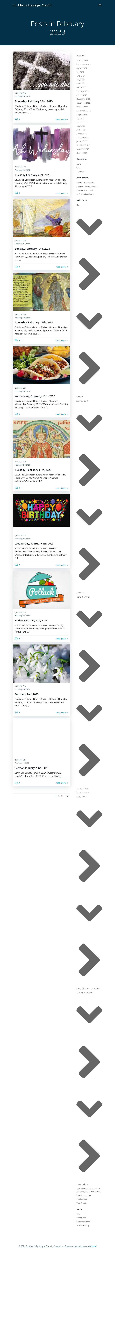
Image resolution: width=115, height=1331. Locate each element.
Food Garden (80, 1279)
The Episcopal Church (84, 182)
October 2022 (81, 106)
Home (89, 307)
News (77, 164)
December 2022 (82, 99)
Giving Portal (89, 946)
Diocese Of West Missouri (86, 186)
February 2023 (81, 91)
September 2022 (82, 110)
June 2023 (79, 76)
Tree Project (80, 1283)
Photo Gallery (81, 1264)
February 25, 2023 (22, 98)
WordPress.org (81, 1305)
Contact (78, 412)
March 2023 (80, 87)
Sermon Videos (81, 840)
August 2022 (80, 114)
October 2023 (81, 60)
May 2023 (79, 80)
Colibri (93, 1324)
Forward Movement (83, 190)
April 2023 (79, 83)
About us (79, 624)
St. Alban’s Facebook (83, 194)
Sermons (79, 171)
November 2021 (82, 149)
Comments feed (82, 1301)
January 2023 (80, 95)
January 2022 (80, 141)
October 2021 (81, 153)
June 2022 (79, 122)
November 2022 (82, 103)
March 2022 (80, 133)
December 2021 (82, 145)
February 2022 (81, 137)
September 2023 (82, 64)
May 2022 (79, 126)
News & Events (89, 731)
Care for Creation (82, 1275)
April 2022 (79, 130)
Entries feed (80, 1297)
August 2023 (80, 68)
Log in (77, 1294)
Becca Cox (21, 95)
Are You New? (89, 519)
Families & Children (89, 1158)
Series (77, 167)
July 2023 (79, 72)
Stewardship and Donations (86, 1052)
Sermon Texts (81, 836)
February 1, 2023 (22, 765)
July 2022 (79, 118)
